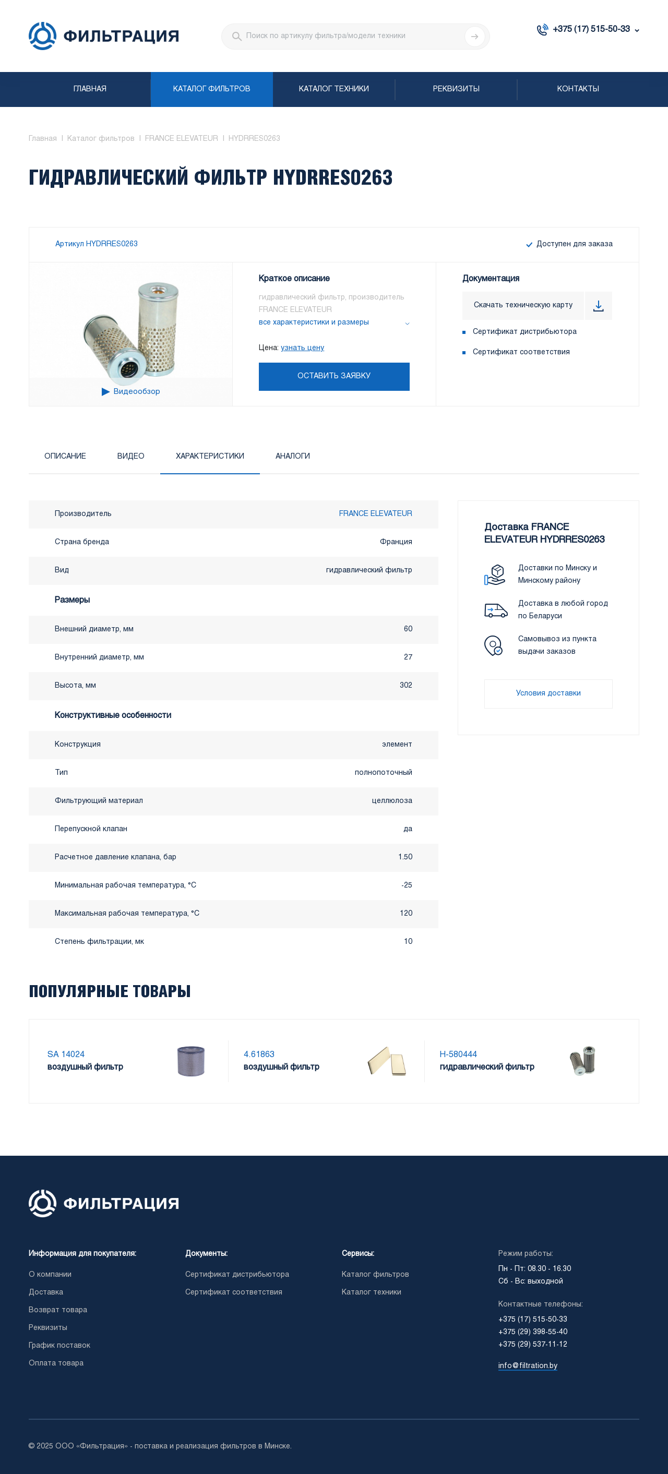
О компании (50, 1275)
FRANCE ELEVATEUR (375, 514)
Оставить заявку (334, 376)
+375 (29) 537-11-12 (532, 1344)
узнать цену (302, 348)
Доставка (46, 1292)
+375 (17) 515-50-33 (591, 29)
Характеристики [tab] (210, 456)
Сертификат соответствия (521, 352)
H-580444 (458, 1055)
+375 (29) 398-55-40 (532, 1332)
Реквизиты (456, 89)
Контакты (578, 89)
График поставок (59, 1346)
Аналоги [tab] (293, 456)
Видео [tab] (131, 456)
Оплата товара (56, 1363)
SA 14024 (66, 1055)
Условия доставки (548, 693)
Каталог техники (334, 89)
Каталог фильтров (211, 89)
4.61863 (259, 1055)
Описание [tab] (65, 456)
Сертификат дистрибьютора (525, 332)
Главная (90, 89)
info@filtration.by (527, 1366)
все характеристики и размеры (314, 322)
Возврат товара (58, 1310)
